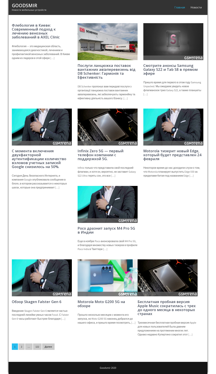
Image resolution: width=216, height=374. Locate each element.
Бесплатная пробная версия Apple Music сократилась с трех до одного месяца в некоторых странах (167, 307)
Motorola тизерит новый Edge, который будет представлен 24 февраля (172, 154)
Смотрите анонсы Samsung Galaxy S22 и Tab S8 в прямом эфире (170, 69)
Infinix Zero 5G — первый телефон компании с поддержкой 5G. (100, 154)
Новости (196, 7)
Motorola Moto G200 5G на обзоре (101, 303)
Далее (48, 346)
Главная (179, 7)
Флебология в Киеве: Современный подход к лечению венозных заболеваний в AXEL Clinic (36, 31)
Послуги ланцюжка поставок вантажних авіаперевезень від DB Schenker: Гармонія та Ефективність (106, 71)
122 (37, 346)
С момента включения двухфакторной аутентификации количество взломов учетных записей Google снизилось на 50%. (39, 158)
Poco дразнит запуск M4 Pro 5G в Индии (106, 230)
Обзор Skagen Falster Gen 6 (36, 301)
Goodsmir (24, 5)
